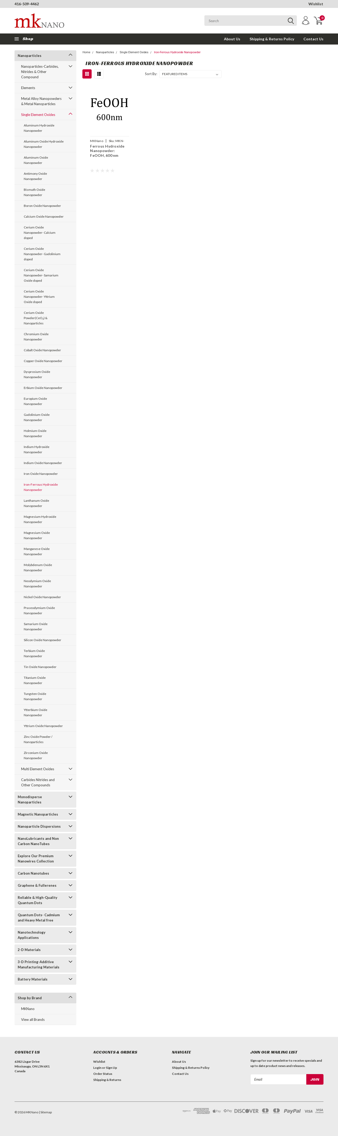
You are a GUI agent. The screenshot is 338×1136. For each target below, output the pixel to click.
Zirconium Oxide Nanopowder (36, 755)
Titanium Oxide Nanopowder (35, 680)
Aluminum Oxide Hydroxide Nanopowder (44, 144)
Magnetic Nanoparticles (38, 814)
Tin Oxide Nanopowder (40, 667)
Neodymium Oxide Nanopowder (37, 583)
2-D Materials (29, 950)
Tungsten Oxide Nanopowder (35, 696)
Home (86, 52)
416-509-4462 (27, 4)
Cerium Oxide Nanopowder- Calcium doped (39, 232)
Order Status (102, 1074)
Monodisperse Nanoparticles (30, 799)
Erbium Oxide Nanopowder (43, 388)
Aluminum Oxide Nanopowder (36, 160)
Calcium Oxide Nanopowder (44, 216)
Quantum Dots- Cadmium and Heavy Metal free (39, 917)
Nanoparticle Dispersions (39, 826)
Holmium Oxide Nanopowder (35, 433)
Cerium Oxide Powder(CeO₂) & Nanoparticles (36, 318)
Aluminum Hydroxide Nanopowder (39, 128)
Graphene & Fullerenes (37, 885)
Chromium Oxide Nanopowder (36, 336)
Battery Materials (33, 979)
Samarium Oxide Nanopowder (36, 626)
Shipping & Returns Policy (272, 39)
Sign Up (111, 1068)
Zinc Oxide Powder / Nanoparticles (38, 739)
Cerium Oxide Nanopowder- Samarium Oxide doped (41, 275)
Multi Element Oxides (37, 769)
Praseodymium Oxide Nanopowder (39, 610)
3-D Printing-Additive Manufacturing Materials (38, 964)
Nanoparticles (29, 55)
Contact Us (313, 39)
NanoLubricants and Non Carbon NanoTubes (38, 841)
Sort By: (151, 74)
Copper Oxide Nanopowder (43, 361)
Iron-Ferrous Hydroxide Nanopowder (41, 487)
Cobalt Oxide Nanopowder (42, 350)
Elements (28, 88)
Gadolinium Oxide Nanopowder (37, 417)
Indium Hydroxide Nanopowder (36, 449)
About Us (232, 39)
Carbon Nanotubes (33, 873)
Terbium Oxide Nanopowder (34, 653)
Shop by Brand (30, 998)
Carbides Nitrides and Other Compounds (38, 782)
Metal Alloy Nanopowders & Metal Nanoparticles (41, 101)
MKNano (28, 1009)
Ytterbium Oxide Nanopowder (35, 712)
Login (97, 1068)
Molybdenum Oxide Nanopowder (38, 567)
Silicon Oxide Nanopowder (42, 640)
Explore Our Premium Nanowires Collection (36, 858)
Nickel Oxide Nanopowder (42, 597)
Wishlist (315, 4)
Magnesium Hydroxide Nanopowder (40, 519)
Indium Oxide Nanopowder (43, 463)
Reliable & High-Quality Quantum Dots (37, 900)
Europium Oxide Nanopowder (35, 401)
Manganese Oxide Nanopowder (37, 551)
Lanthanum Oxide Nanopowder (36, 503)
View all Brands (33, 1019)
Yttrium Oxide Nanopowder (43, 726)
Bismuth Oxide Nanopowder (34, 192)
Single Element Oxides (38, 115)
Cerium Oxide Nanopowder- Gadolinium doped (42, 254)
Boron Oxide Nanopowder (42, 206)
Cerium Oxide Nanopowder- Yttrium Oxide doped (39, 296)
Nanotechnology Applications (31, 935)
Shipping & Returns (107, 1080)
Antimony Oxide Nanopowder (35, 176)
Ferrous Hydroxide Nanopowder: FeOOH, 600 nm (107, 151)
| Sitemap (45, 1112)
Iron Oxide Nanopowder (41, 474)
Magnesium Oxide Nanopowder (37, 535)
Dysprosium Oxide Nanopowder (37, 374)
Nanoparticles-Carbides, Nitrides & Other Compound (40, 71)
